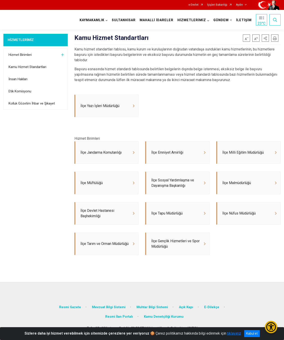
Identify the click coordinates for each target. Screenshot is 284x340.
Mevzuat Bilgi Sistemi (108, 307)
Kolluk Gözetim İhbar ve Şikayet (32, 103)
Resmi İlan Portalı (119, 317)
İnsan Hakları (18, 79)
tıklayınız (234, 333)
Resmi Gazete (70, 307)
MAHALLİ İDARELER (156, 20)
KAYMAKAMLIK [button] (92, 20)
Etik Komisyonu (20, 91)
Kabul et (252, 333)
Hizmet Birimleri (20, 55)
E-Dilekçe (211, 307)
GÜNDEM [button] (221, 20)
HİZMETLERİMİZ (21, 40)
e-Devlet (193, 4)
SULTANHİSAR (124, 20)
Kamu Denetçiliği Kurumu (163, 317)
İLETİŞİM (244, 20)
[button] (265, 38)
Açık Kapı (186, 307)
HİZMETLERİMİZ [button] (191, 20)
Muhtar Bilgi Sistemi (152, 307)
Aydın (239, 4)
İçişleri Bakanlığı (217, 4)
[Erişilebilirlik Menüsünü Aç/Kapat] (271, 327)
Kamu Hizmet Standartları (27, 67)
